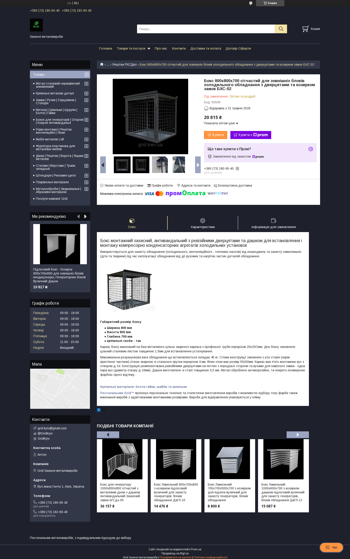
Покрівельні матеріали (52, 182)
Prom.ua (196, 549)
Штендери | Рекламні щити (56, 175)
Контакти (179, 48)
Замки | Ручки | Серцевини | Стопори (56, 101)
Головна (105, 48)
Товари (38, 74)
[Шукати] (281, 29)
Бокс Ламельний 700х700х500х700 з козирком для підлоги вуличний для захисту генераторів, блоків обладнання (229, 492)
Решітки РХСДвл (124, 64)
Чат (331, 547)
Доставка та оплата (205, 48)
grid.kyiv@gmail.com (52, 428)
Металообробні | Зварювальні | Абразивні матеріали (58, 190)
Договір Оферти (238, 48)
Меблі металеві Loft (50, 139)
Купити (218, 135)
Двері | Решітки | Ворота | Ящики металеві (59, 157)
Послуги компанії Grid (51, 198)
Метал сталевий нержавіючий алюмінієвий (58, 85)
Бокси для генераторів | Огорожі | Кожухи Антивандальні (59, 121)
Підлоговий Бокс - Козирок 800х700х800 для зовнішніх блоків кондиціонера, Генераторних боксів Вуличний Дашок (59, 275)
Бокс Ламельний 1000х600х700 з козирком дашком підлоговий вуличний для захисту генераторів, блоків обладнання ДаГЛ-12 (282, 492)
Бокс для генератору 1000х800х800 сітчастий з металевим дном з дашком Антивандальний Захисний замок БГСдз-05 (120, 492)
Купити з (253, 135)
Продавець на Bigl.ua (175, 553)
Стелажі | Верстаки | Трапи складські (55, 167)
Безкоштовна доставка (235, 185)
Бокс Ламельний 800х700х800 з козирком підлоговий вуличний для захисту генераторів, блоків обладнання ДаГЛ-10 (176, 492)
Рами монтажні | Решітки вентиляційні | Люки (54, 131)
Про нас (161, 48)
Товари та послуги (131, 48)
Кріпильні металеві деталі (55, 93)
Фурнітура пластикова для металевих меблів (55, 147)
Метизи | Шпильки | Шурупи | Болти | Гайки (56, 111)
